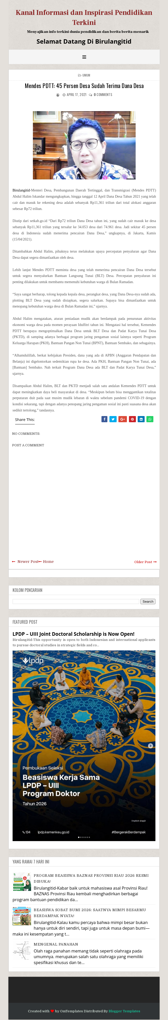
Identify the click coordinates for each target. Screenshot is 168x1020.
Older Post (143, 562)
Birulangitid (21, 190)
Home (48, 562)
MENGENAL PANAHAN (56, 944)
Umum (86, 75)
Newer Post (27, 562)
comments (103, 94)
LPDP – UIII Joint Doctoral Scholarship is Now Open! (74, 634)
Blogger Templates (124, 1011)
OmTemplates (71, 1011)
